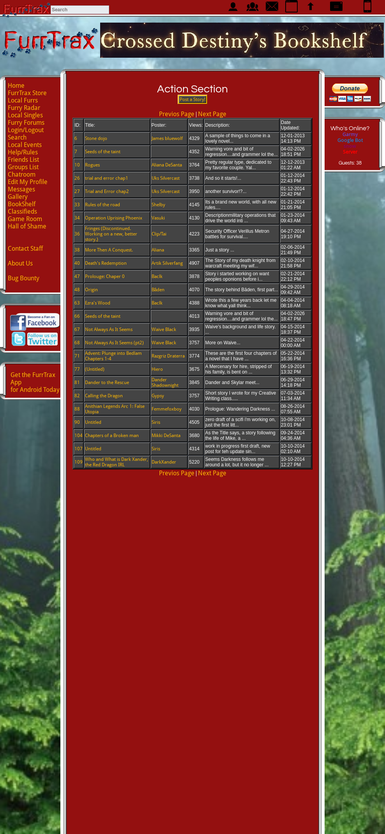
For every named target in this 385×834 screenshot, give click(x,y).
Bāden (158, 289)
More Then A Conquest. (109, 250)
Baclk (157, 276)
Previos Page (176, 114)
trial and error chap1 (106, 178)
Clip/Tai (159, 234)
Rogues (92, 165)
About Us (20, 263)
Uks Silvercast (166, 178)
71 (77, 356)
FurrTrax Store (27, 93)
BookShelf (21, 204)
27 (77, 191)
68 (77, 342)
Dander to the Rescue (107, 382)
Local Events (25, 145)
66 (77, 316)
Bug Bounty (23, 278)
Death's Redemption (106, 263)
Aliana (158, 250)
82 (77, 395)
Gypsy (158, 395)
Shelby (158, 204)
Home (16, 85)
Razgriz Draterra (168, 356)
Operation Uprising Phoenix (113, 218)
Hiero (157, 369)
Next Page (212, 114)
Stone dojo (96, 138)
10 (77, 165)
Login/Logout (26, 130)
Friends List (23, 159)
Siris (156, 422)
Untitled (93, 422)
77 (77, 369)
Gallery (18, 196)
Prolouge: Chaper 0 (105, 276)
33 (77, 204)
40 (77, 263)
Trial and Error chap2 (107, 191)
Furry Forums (26, 122)
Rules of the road (102, 204)
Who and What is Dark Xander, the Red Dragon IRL (116, 462)
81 (77, 382)
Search (17, 137)
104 (78, 435)
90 (77, 422)
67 (77, 329)
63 (77, 303)
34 (77, 218)
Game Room (25, 219)
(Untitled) (94, 369)
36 (77, 234)
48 (77, 289)
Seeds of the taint (102, 151)
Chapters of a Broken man (112, 435)
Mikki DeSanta (166, 435)
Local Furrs (23, 100)
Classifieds (22, 211)
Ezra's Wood (97, 303)
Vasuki (158, 218)
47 (77, 276)
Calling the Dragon (104, 395)
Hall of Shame (27, 226)
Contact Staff (25, 248)
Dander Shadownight (165, 382)
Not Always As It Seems (108, 329)
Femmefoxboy (167, 409)
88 (77, 409)
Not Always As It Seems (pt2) (114, 342)
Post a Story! (192, 99)
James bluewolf (167, 138)
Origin (91, 289)
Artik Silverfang (167, 263)
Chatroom (21, 174)
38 (77, 250)
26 (77, 178)
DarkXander (164, 462)
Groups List (23, 167)
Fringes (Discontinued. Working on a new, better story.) (111, 234)
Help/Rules (23, 152)
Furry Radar (24, 108)
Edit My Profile (28, 182)
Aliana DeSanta (167, 165)
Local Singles (25, 115)
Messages (21, 189)
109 (78, 462)
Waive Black (164, 329)
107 (78, 449)
